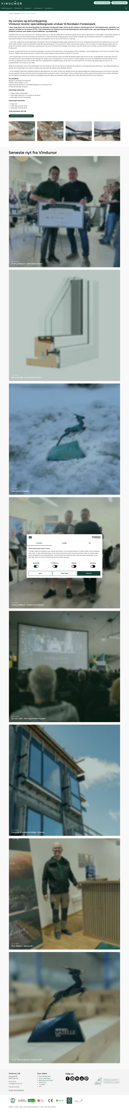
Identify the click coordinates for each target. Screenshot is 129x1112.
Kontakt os (48, 8)
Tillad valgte (64, 573)
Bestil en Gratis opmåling (102, 2)
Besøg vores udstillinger (119, 2)
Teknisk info (17, 8)
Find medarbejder (45, 1076)
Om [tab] (90, 543)
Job (40, 1086)
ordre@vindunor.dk (15, 1083)
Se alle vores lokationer (16, 1090)
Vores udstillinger (44, 1078)
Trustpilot (42, 1084)
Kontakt (16, 1107)
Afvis (40, 573)
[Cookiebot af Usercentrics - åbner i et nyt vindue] (93, 537)
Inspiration (27, 8)
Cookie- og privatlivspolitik (47, 1107)
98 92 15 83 (12, 1081)
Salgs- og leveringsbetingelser (28, 1107)
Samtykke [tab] (39, 543)
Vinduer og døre (6, 8)
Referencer (42, 1082)
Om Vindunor (38, 8)
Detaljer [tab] (64, 543)
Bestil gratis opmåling (46, 1080)
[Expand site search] (126, 8)
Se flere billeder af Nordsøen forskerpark (21, 115)
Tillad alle (89, 573)
